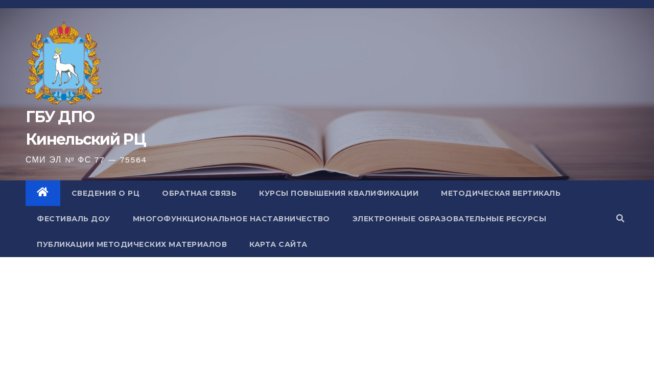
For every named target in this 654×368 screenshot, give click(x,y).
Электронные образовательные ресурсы (450, 218)
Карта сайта (278, 244)
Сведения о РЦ (106, 193)
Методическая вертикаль (500, 193)
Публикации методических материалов (132, 244)
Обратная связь (199, 193)
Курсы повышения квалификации (338, 193)
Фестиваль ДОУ (73, 218)
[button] (620, 218)
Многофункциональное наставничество (231, 218)
